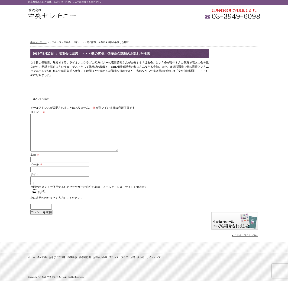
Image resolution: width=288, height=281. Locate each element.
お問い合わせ (246, 29)
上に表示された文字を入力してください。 (56, 197)
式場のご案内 (234, 152)
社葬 (234, 68)
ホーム (43, 29)
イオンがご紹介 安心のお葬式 (234, 204)
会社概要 (72, 29)
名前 (34, 154)
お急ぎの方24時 (101, 29)
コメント (37, 112)
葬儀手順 (130, 29)
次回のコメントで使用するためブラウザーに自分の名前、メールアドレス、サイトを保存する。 (90, 187)
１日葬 (234, 96)
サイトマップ (234, 191)
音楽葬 (234, 138)
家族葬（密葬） (234, 82)
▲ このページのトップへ (245, 235)
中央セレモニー (52, 13)
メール (36, 164)
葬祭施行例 (159, 29)
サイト (34, 174)
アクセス (217, 29)
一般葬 (234, 54)
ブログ (234, 178)
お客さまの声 (188, 29)
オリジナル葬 (234, 124)
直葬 (234, 110)
